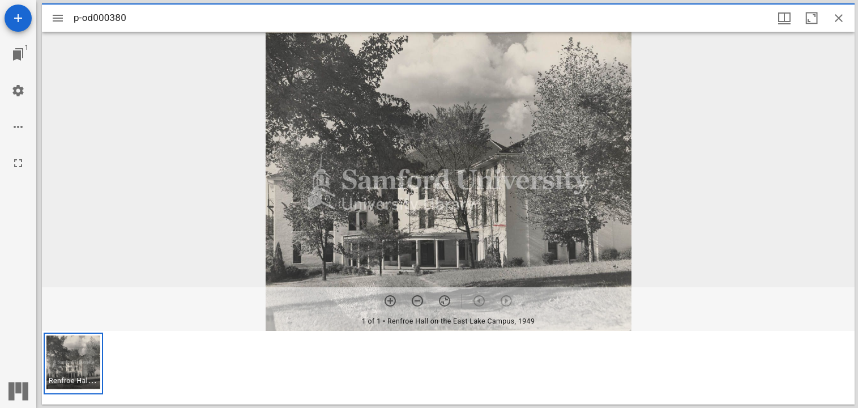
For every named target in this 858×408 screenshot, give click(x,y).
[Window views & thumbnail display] (784, 18)
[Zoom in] (390, 300)
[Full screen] (18, 163)
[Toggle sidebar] (57, 18)
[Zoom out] (417, 300)
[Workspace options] (18, 127)
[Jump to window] (18, 54)
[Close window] (838, 18)
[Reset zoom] (444, 300)
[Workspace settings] (18, 90)
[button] (73, 363)
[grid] (448, 368)
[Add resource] (18, 18)
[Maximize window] (811, 18)
